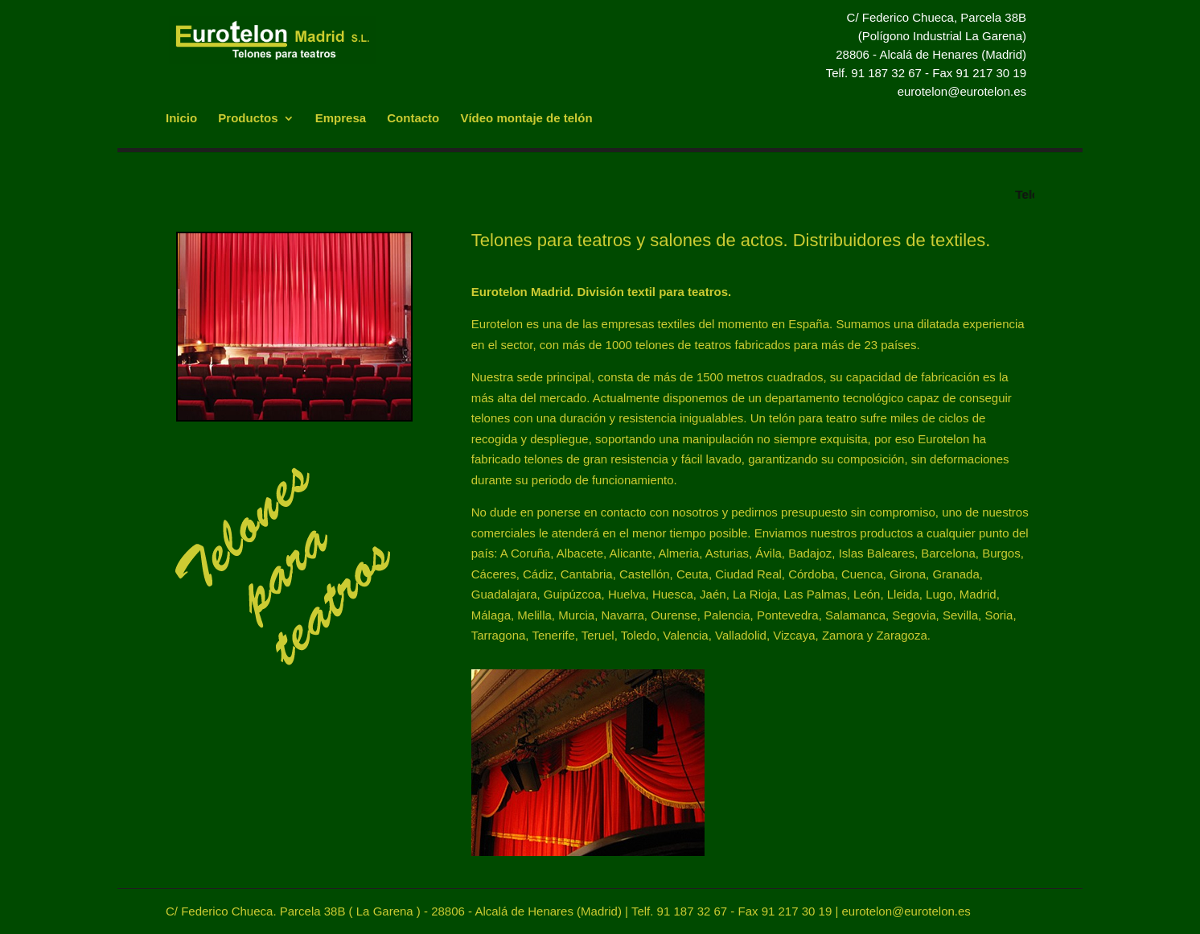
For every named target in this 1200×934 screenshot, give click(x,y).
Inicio (181, 119)
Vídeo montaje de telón (526, 119)
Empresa (340, 119)
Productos (247, 119)
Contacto (413, 119)
